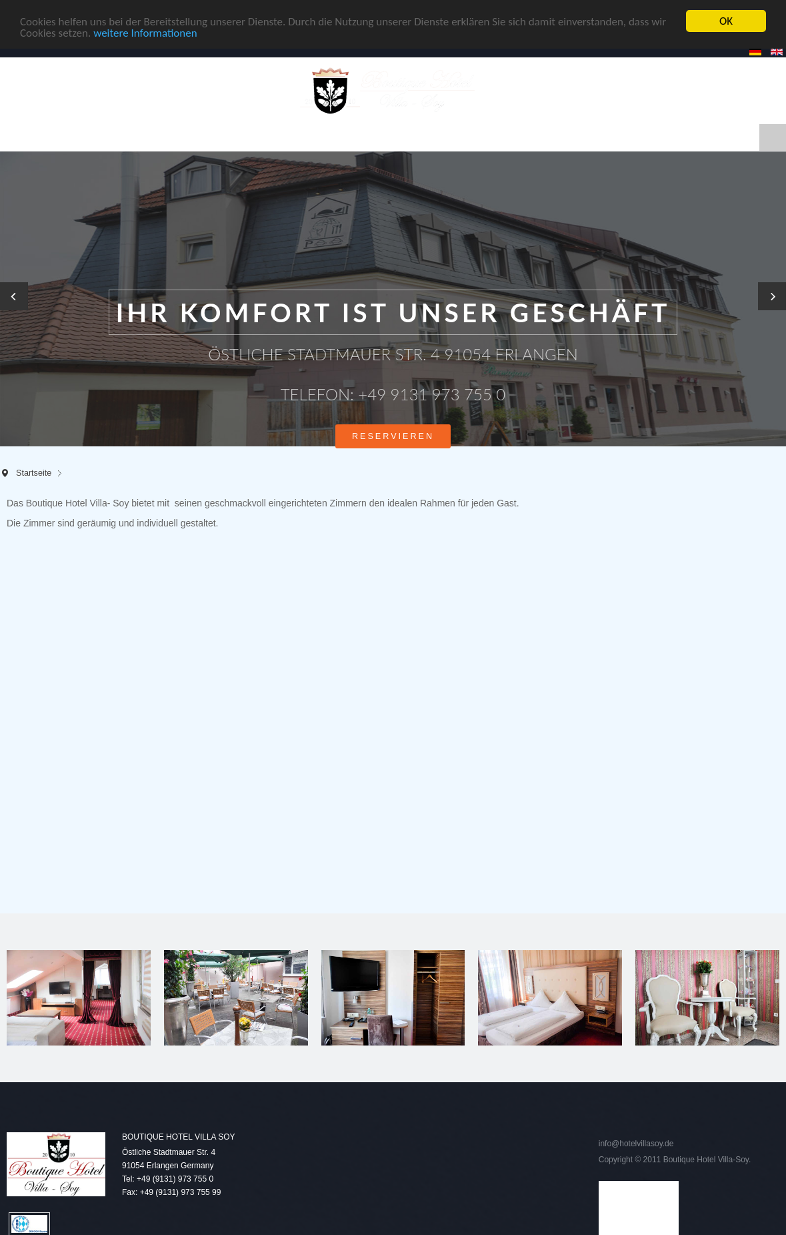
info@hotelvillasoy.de (636, 1143)
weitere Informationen (145, 33)
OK (726, 21)
